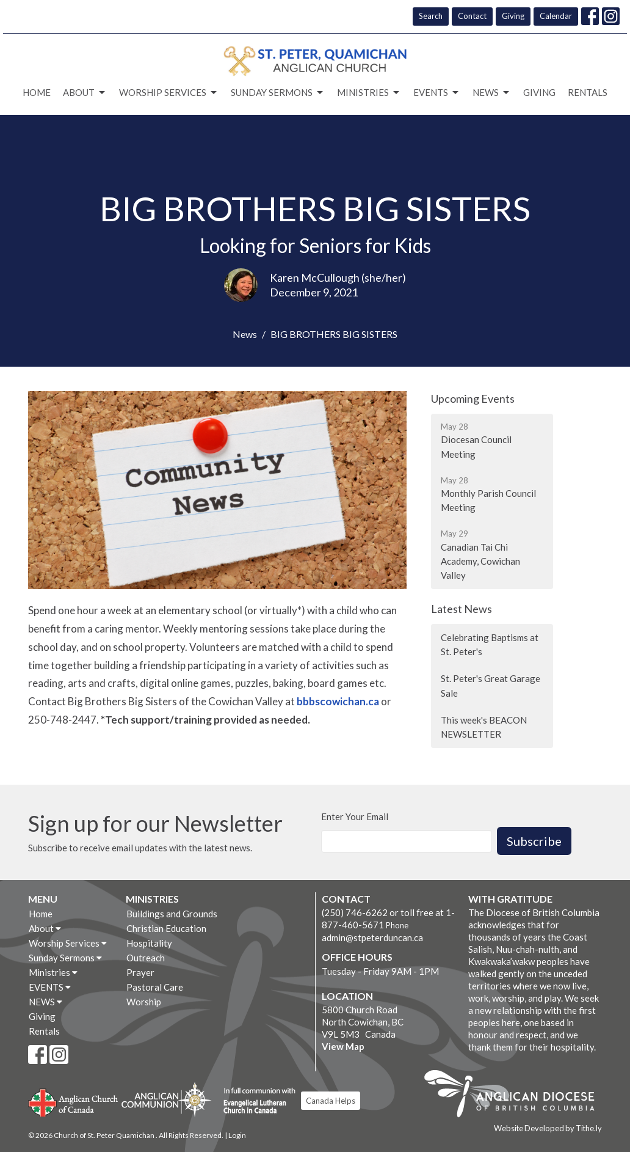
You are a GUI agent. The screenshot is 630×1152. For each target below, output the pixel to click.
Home (37, 92)
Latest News (461, 608)
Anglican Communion (166, 1099)
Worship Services (169, 93)
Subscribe (534, 841)
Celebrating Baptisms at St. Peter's (489, 644)
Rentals (587, 92)
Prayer (140, 972)
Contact (472, 16)
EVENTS (436, 93)
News (245, 334)
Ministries (369, 93)
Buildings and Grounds (171, 913)
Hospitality (149, 942)
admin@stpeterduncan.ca (372, 937)
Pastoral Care (154, 986)
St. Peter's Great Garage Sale (490, 685)
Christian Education (166, 928)
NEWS (491, 93)
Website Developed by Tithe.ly (548, 1128)
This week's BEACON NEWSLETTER (484, 726)
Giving (513, 16)
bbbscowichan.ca (338, 701)
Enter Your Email (354, 816)
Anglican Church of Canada (73, 1101)
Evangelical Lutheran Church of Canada (255, 1101)
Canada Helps (330, 1101)
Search (431, 16)
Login (237, 1135)
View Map (343, 1046)
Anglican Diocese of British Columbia (515, 1095)
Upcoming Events (473, 398)
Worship (143, 1001)
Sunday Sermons (278, 93)
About (85, 93)
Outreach (145, 957)
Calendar (556, 16)
